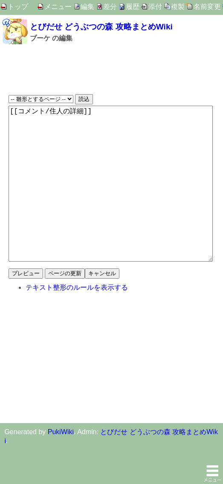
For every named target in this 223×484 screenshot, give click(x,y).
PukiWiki (61, 466)
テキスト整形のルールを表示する (77, 321)
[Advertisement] (111, 68)
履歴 (132, 6)
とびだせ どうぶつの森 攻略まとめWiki (101, 26)
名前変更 (207, 6)
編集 (87, 6)
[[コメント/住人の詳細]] (111, 201)
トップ (18, 6)
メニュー (58, 6)
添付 (155, 6)
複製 (178, 6)
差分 (110, 6)
